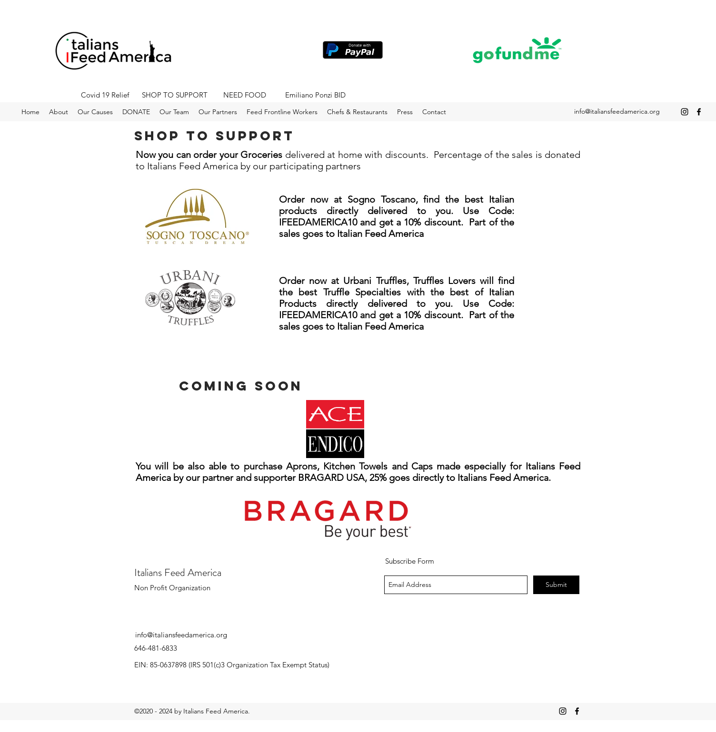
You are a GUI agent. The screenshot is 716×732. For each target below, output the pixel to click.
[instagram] (684, 112)
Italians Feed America (177, 572)
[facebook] (699, 112)
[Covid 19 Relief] (105, 95)
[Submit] (556, 585)
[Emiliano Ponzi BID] (315, 95)
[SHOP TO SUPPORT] (175, 95)
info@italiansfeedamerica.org (617, 111)
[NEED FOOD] (244, 95)
